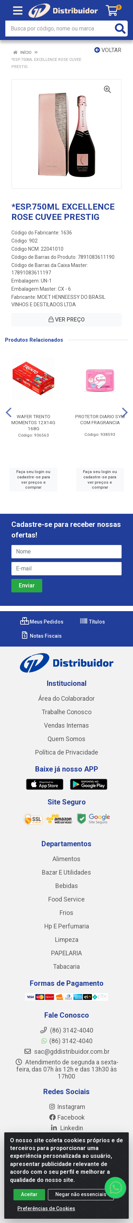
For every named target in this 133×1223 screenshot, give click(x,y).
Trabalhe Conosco (67, 712)
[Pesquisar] (120, 28)
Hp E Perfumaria (66, 926)
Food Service (66, 899)
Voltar (107, 50)
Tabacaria (66, 966)
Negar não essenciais (80, 1197)
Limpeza (66, 939)
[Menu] (17, 10)
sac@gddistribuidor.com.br (67, 1051)
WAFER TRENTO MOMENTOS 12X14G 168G (33, 422)
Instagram (66, 1106)
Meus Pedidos (41, 622)
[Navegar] (8, 412)
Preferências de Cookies (46, 1211)
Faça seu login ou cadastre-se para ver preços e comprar (33, 479)
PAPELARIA (66, 953)
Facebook (67, 1117)
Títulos (92, 622)
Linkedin (66, 1128)
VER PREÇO (67, 319)
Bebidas (66, 885)
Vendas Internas (66, 725)
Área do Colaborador (66, 698)
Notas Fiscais (41, 636)
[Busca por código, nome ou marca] (59, 28)
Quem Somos (66, 739)
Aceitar (29, 1197)
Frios (66, 912)
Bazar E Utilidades (66, 872)
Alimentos (66, 859)
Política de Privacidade (66, 752)
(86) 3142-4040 (66, 1041)
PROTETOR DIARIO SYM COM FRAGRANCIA (100, 419)
